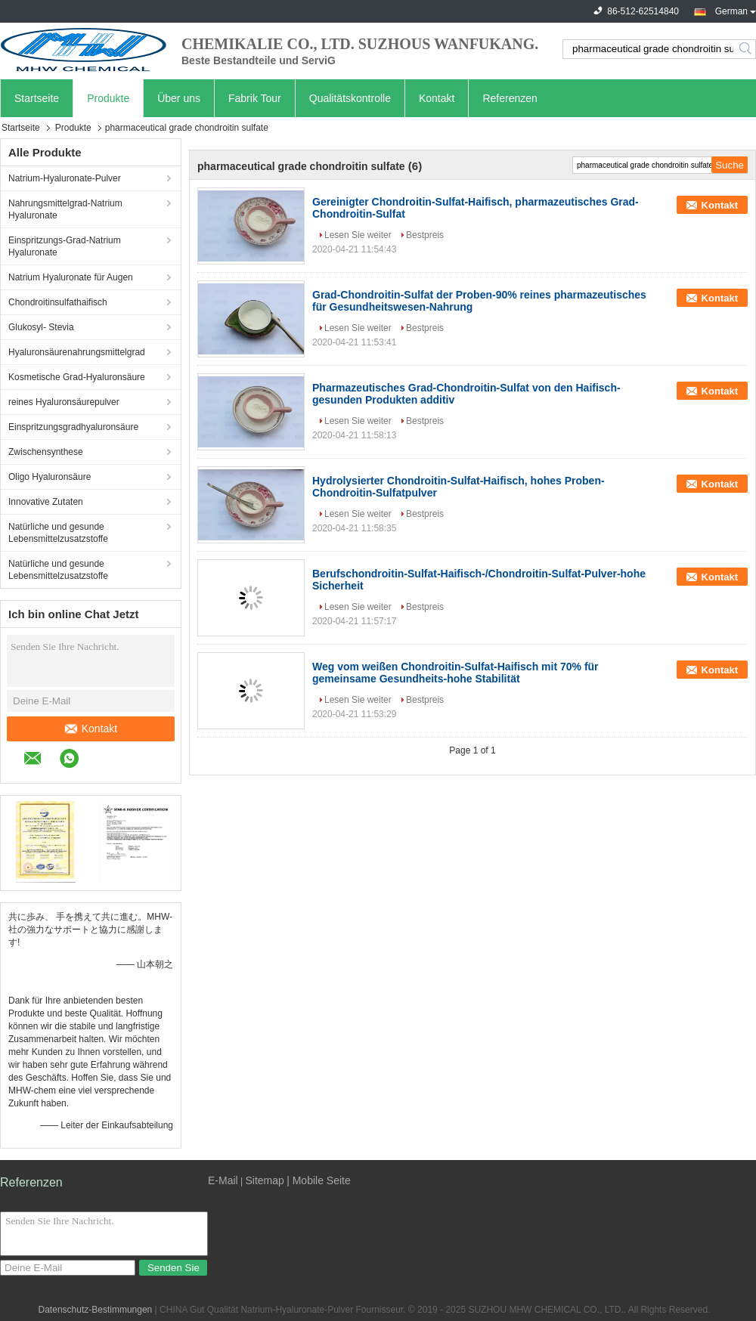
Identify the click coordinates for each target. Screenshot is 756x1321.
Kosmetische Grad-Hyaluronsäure (76, 377)
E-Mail (223, 1180)
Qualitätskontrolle (350, 98)
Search (746, 49)
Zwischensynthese (45, 452)
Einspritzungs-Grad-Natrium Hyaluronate (64, 246)
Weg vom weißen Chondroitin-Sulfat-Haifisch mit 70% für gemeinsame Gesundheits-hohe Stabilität (455, 672)
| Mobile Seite (319, 1180)
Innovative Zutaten (45, 502)
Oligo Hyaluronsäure (49, 477)
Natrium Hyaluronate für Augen (70, 277)
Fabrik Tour (254, 98)
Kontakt (436, 98)
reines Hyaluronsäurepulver (63, 402)
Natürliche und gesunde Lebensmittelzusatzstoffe (58, 532)
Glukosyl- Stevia (41, 327)
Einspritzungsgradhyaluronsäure (73, 427)
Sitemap (264, 1180)
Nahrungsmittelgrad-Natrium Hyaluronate (65, 209)
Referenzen (509, 98)
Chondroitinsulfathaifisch (57, 302)
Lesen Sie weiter (358, 235)
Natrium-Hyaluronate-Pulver (64, 178)
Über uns (178, 98)
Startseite (36, 98)
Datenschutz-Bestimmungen (96, 1309)
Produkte (108, 98)
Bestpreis (425, 235)
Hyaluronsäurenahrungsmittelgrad (76, 352)
